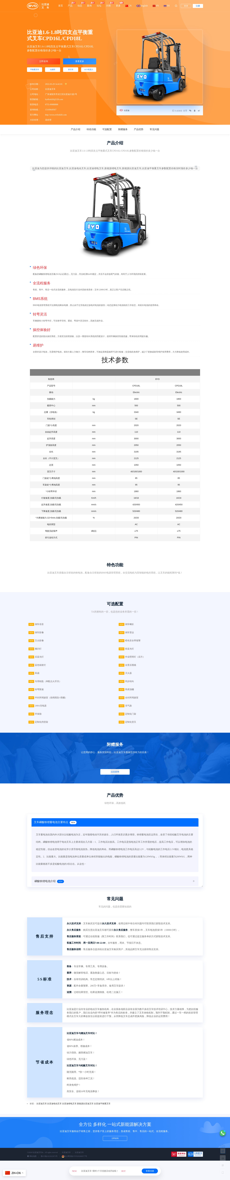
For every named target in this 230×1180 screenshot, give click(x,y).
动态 (79, 4)
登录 (186, 6)
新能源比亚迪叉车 (85, 1109)
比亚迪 (127, 110)
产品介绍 (75, 132)
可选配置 (107, 132)
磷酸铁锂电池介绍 (49, 888)
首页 (60, 5)
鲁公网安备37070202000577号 (74, 1161)
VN (156, 5)
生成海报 (173, 111)
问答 (108, 4)
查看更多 (79, 62)
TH (167, 5)
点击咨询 (114, 777)
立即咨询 (43, 62)
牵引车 (71, 71)
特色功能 (91, 132)
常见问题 (154, 132)
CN (128, 5)
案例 (89, 4)
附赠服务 (123, 132)
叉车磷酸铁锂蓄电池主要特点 (55, 828)
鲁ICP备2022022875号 (49, 1161)
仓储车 (53, 71)
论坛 (99, 4)
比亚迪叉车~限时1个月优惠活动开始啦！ (99, 1171)
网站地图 (32, 1161)
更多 (118, 4)
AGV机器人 (88, 71)
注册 (198, 6)
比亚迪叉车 (42, 1109)
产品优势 (138, 132)
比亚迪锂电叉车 (69, 1109)
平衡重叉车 (34, 71)
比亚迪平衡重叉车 (102, 1109)
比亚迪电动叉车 (54, 1109)
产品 (70, 4)
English (142, 5)
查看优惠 (150, 1171)
